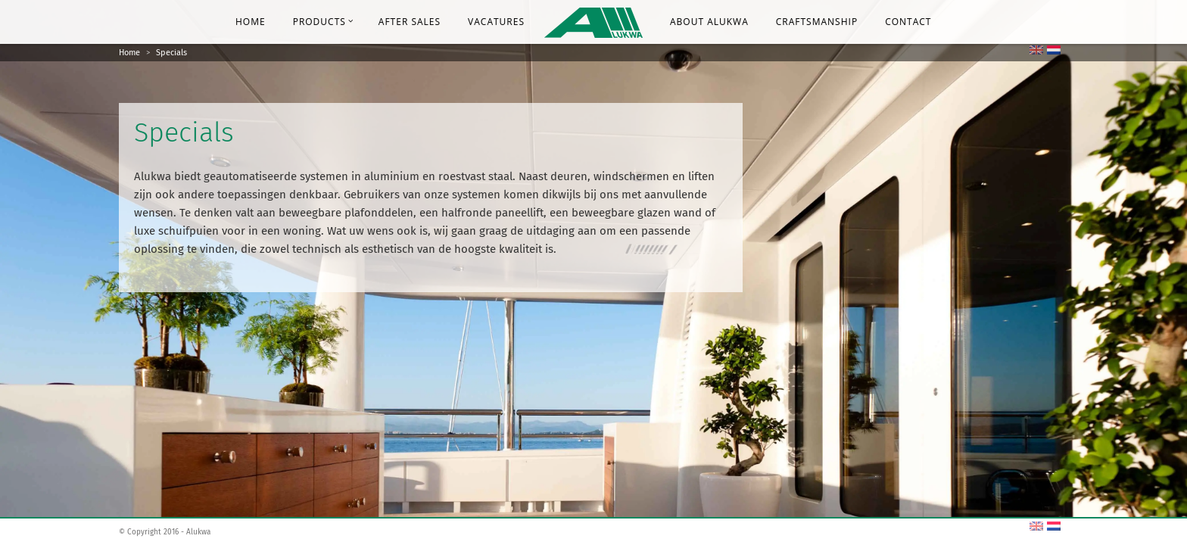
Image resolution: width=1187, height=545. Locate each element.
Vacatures (496, 21)
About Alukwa (709, 21)
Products (323, 21)
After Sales (410, 21)
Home (250, 21)
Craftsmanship (817, 21)
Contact (908, 21)
